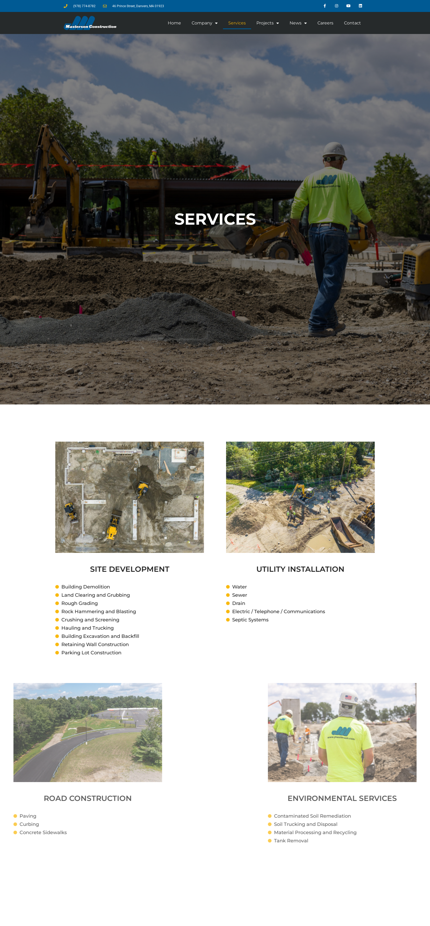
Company (205, 23)
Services (237, 22)
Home (174, 22)
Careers (325, 22)
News (298, 23)
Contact (352, 22)
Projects (267, 23)
